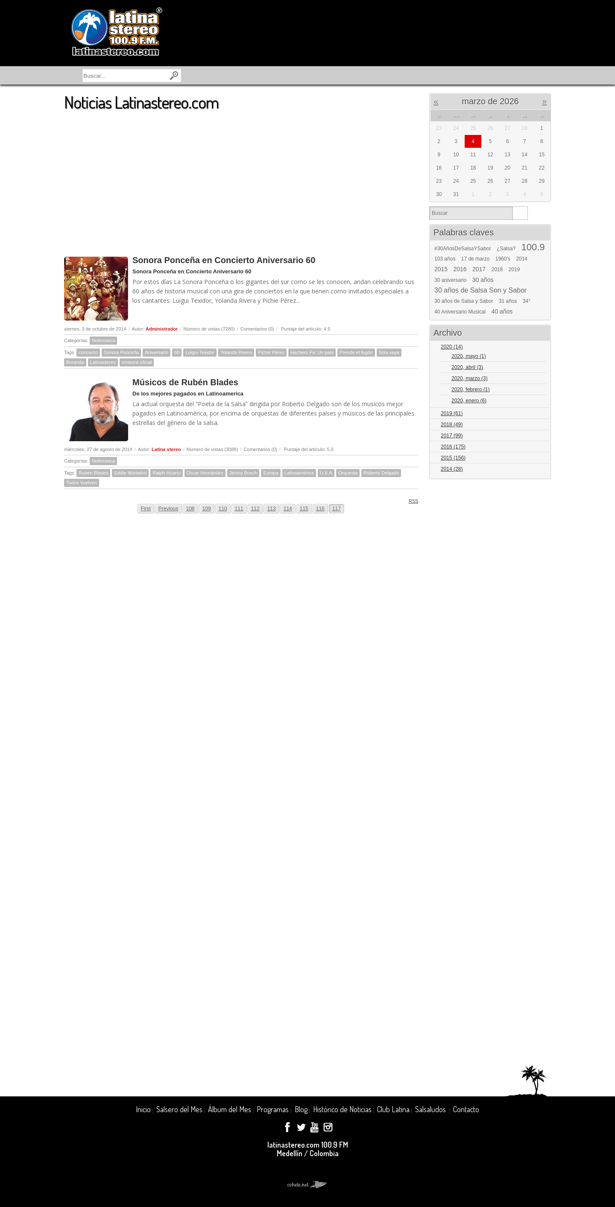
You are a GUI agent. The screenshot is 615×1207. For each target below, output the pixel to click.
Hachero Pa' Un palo (312, 352)
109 (206, 509)
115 (304, 509)
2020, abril (467, 367)
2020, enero (468, 401)
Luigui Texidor (199, 352)
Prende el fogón (356, 352)
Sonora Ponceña (121, 352)
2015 (441, 269)
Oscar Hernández (205, 472)
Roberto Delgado (381, 472)
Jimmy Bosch (243, 472)
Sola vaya (389, 352)
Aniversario (156, 352)
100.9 (533, 247)
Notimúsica (103, 340)
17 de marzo (475, 258)
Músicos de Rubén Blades (185, 382)
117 (336, 509)
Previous (168, 509)
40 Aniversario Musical (460, 311)
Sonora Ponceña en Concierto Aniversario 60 (223, 260)
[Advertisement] (241, 179)
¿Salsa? (506, 248)
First (146, 509)
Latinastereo (103, 362)
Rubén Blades (93, 472)
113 (271, 509)
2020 (452, 347)
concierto (88, 352)
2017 (479, 269)
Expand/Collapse (540, 347)
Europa (270, 472)
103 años (444, 258)
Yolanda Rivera (236, 352)
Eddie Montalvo (130, 472)
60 (176, 352)
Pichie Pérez (271, 352)
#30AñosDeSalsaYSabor (462, 248)
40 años (501, 311)
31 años (508, 301)
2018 (497, 269)
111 (239, 509)
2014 (521, 258)
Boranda (75, 362)
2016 (460, 269)
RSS (411, 501)
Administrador (162, 328)
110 (223, 509)
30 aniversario (450, 280)
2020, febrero (470, 390)
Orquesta (347, 472)
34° (526, 301)
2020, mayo (468, 356)
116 (320, 509)
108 (190, 509)
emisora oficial (137, 362)
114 (288, 509)
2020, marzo (469, 378)
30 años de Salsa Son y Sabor (480, 290)
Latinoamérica (299, 472)
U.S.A (326, 472)
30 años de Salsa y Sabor (463, 301)
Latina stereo (166, 449)
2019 (514, 269)
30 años (483, 279)
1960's (502, 258)
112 (255, 509)
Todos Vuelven (81, 482)
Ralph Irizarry (166, 472)
